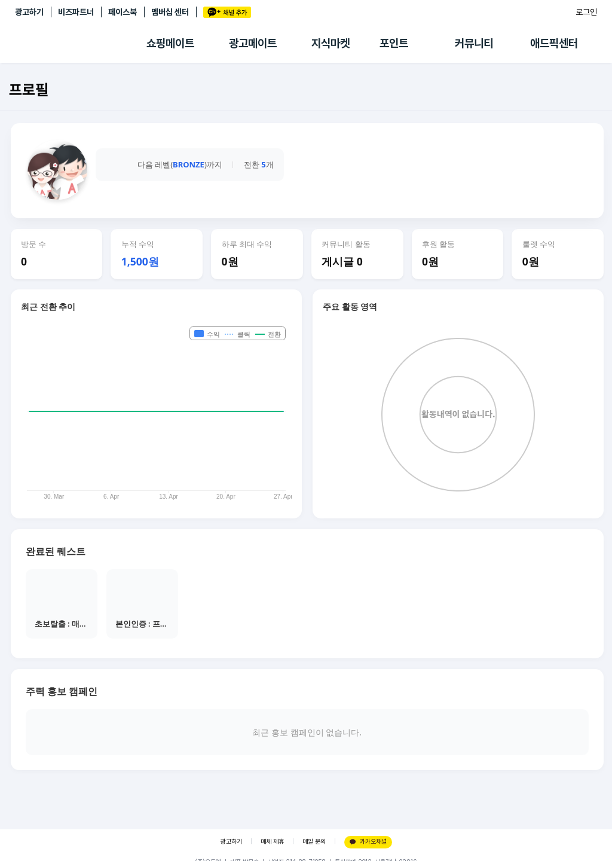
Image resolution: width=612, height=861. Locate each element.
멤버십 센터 (170, 12)
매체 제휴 (272, 841)
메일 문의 (314, 841)
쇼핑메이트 (170, 43)
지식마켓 (330, 43)
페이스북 (122, 12)
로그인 (586, 12)
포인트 (394, 43)
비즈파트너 (76, 12)
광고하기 (29, 12)
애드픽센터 (554, 43)
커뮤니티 (474, 43)
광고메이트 (253, 43)
